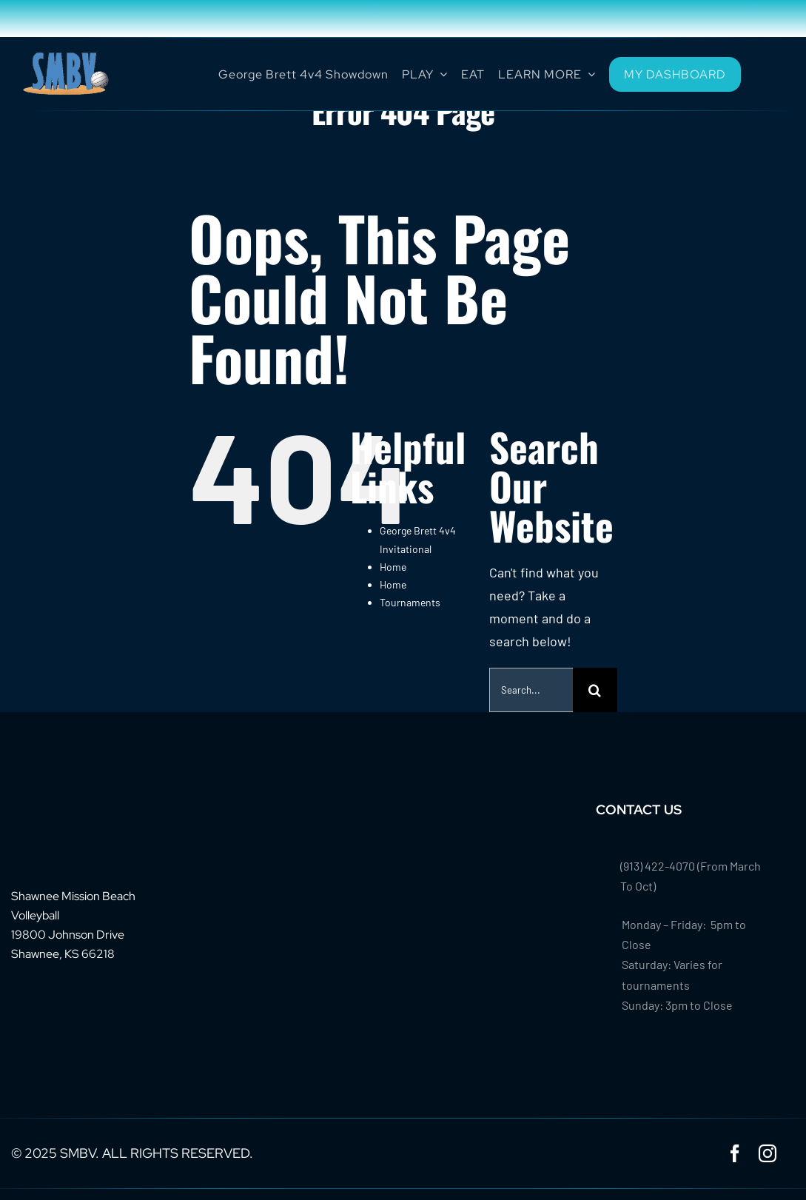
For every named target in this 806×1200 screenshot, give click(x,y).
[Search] (595, 690)
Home (393, 566)
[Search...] (531, 690)
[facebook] (735, 1153)
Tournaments (410, 602)
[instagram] (767, 1153)
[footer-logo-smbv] (57, 808)
